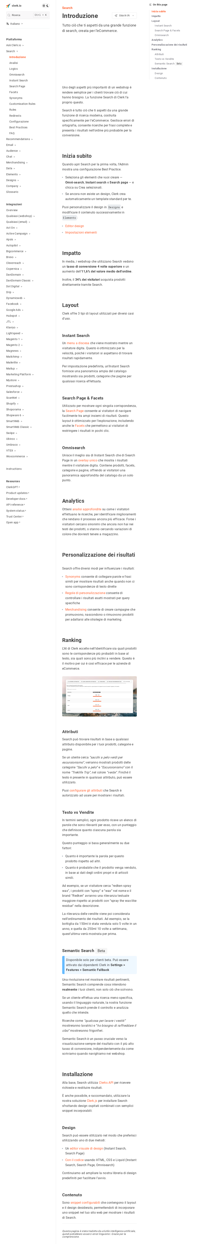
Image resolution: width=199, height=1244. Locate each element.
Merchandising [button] (15, 162)
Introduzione (17, 57)
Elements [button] (12, 174)
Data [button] (9, 168)
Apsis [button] (9, 239)
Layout (156, 20)
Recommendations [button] (18, 139)
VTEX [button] (9, 450)
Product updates (17, 493)
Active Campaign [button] (17, 233)
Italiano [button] (13, 23)
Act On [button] (10, 227)
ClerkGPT (13, 487)
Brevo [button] (10, 257)
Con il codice (74, 1160)
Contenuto (161, 78)
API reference (15, 504)
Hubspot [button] (11, 315)
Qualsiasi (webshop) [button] (19, 216)
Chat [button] (9, 156)
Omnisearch (16, 74)
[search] (28, 15)
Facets (13, 92)
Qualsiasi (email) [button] (16, 221)
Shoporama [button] (13, 409)
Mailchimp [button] (12, 356)
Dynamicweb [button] (14, 298)
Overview (12, 210)
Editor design (74, 226)
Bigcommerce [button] (15, 251)
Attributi (159, 54)
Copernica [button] (12, 268)
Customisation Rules (22, 103)
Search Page (17, 86)
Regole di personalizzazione (85, 593)
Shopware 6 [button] (13, 415)
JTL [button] (8, 321)
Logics (13, 68)
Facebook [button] (12, 303)
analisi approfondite (86, 509)
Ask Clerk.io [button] (13, 45)
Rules (12, 109)
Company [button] (12, 186)
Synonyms (16, 98)
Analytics (157, 39)
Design (159, 73)
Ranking (156, 49)
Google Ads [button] (13, 309)
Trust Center (15, 516)
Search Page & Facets (167, 30)
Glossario (12, 191)
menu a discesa (78, 343)
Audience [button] (12, 150)
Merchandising (75, 609)
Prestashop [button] (13, 386)
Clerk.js (92, 1101)
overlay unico (87, 460)
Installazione (159, 68)
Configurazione (19, 121)
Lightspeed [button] (13, 333)
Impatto (156, 16)
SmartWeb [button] (12, 421)
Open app (13, 522)
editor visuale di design (86, 1148)
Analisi (13, 62)
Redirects (15, 115)
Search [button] (10, 51)
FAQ (12, 133)
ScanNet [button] (11, 397)
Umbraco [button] (12, 444)
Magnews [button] (12, 350)
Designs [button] (11, 180)
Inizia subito (159, 11)
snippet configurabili (85, 1202)
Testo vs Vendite (164, 58)
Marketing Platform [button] (18, 374)
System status (16, 510)
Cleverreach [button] (13, 262)
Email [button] (9, 144)
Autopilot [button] (12, 245)
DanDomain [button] (13, 274)
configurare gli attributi (86, 790)
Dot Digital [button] (12, 286)
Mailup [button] (10, 368)
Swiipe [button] (10, 433)
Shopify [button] (11, 403)
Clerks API (106, 1083)
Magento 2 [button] (13, 344)
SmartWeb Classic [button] (17, 426)
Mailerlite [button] (12, 362)
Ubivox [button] (10, 438)
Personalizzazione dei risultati (169, 44)
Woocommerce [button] (15, 456)
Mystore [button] (11, 380)
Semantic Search (169, 63)
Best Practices (18, 127)
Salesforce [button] (12, 391)
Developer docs (16, 498)
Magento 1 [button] (13, 339)
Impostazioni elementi (81, 233)
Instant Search (18, 80)
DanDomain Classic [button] (18, 280)
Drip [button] (8, 292)
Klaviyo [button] (10, 327)
